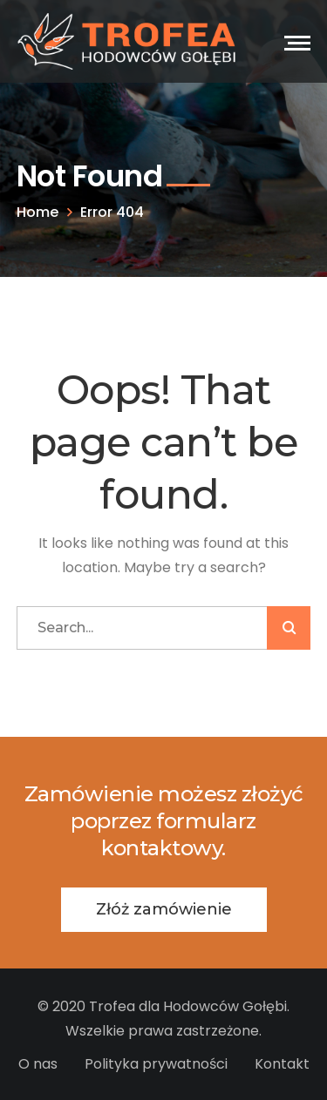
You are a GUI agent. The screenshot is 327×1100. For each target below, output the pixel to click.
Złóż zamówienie (164, 909)
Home (37, 212)
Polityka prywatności (156, 1064)
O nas (38, 1064)
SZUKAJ (288, 628)
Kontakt (282, 1064)
